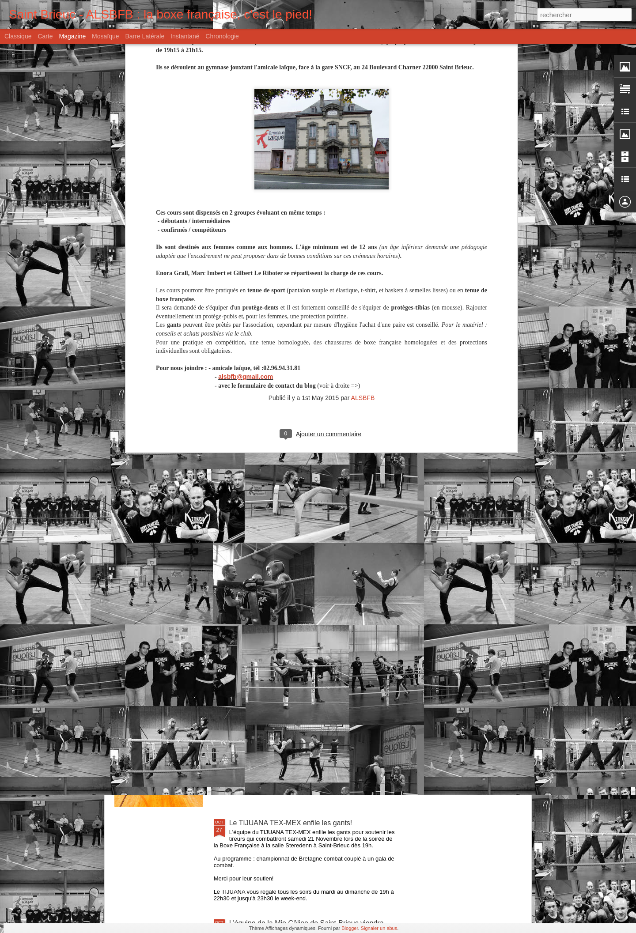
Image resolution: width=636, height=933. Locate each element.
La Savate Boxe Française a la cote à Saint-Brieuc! (309, 722)
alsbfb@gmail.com (245, 224)
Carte (45, 36)
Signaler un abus (379, 928)
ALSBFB (363, 245)
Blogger (349, 928)
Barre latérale (144, 36)
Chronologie (222, 36)
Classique (17, 36)
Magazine (72, 36)
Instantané (184, 36)
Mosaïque (105, 36)
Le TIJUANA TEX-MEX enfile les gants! (290, 823)
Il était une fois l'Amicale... (269, 622)
